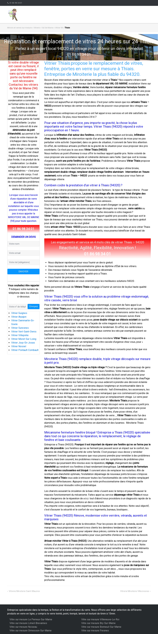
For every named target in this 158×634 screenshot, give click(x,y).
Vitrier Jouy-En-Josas (23, 342)
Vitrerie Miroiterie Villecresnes (134, 591)
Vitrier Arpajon (18, 316)
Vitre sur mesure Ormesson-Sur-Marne (31, 630)
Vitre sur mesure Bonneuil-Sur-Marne (101, 626)
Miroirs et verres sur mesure (19, 28)
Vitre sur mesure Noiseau (23, 626)
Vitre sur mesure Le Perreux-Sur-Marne (31, 619)
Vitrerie (37, 28)
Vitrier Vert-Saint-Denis (23, 331)
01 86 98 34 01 (16, 3)
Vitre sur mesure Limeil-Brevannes (28, 623)
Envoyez (33, 306)
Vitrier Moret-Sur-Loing (23, 338)
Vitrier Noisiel (18, 346)
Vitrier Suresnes (20, 327)
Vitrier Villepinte (20, 335)
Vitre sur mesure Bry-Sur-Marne (98, 623)
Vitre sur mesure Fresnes (95, 630)
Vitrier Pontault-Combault (24, 350)
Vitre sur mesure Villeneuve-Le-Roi (100, 619)
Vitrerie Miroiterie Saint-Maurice (24, 591)
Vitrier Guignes (19, 313)
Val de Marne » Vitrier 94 (52, 28)
